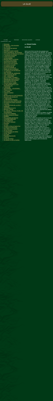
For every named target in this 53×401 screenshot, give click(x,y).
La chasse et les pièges (10, 60)
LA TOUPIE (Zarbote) (9, 122)
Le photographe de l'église (11, 131)
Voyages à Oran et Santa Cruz (12, 126)
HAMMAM (6, 106)
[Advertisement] (14, 22)
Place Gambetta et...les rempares (13, 52)
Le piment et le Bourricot (10, 127)
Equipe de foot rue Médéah (11, 69)
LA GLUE (6, 137)
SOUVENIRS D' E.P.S (10, 108)
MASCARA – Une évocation (11, 45)
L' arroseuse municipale (10, 55)
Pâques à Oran (8, 90)
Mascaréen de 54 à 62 (10, 81)
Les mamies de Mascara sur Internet (14, 53)
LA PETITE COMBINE (10, 113)
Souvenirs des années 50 (11, 97)
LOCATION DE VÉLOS (10, 74)
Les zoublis (7, 91)
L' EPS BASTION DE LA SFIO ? (12, 105)
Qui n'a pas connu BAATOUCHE (12, 101)
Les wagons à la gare (9, 65)
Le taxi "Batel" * (8, 133)
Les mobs (6, 134)
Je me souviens (8, 130)
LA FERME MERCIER (10, 119)
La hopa (6, 124)
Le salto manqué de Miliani (11, 115)
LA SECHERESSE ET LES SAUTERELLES (11, 85)
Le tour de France (8, 138)
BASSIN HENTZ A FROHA (11, 59)
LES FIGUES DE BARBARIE (12, 73)
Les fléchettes (7, 72)
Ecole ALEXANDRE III (10, 67)
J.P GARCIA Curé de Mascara (12, 70)
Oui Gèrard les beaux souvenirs (12, 102)
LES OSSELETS (8, 120)
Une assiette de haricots (10, 48)
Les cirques (7, 49)
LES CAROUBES (9, 76)
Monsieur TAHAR (8, 109)
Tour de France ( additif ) (10, 83)
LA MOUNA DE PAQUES (10, 99)
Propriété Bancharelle (10, 136)
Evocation (6, 123)
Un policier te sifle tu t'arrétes (12, 140)
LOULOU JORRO (8, 92)
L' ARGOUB (7, 87)
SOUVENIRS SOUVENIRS (11, 80)
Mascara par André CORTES (12, 79)
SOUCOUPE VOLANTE (10, 62)
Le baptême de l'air (9, 66)
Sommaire (6, 44)
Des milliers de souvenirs (10, 129)
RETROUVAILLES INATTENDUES (13, 95)
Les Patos (6, 104)
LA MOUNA (7, 47)
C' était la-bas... (8, 98)
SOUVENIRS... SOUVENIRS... (12, 88)
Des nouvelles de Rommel (11, 117)
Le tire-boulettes (8, 58)
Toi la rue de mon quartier (11, 63)
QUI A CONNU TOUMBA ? (11, 77)
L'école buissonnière (9, 56)
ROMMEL (6, 116)
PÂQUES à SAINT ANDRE (11, 51)
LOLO (5, 94)
